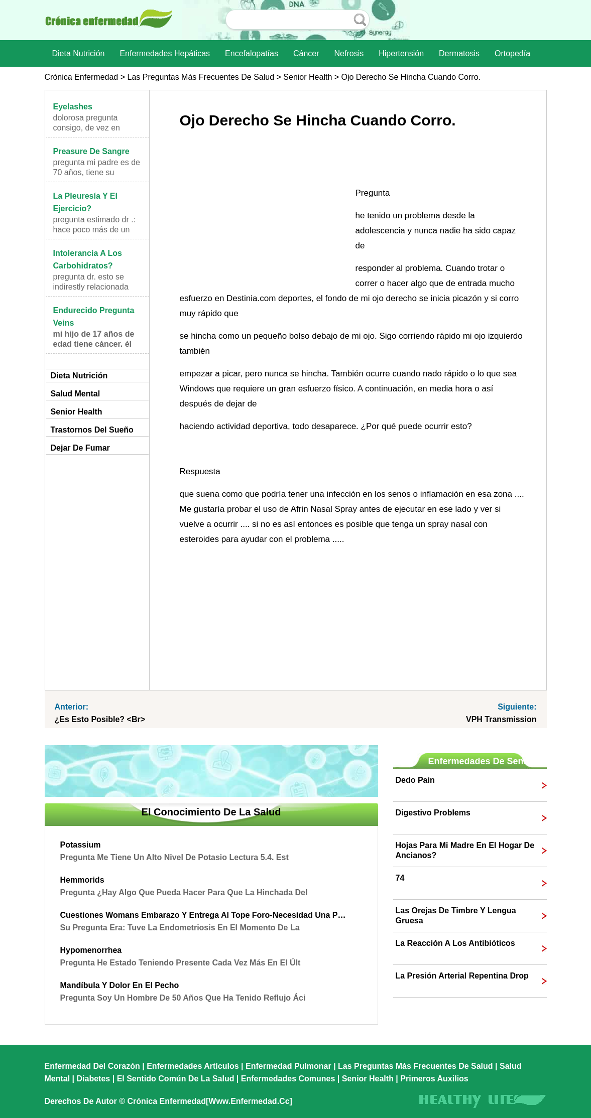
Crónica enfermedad (82, 77)
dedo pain (415, 780)
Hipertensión (401, 53)
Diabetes (93, 1078)
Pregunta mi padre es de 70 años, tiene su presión (96, 172)
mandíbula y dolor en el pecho (119, 985)
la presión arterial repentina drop (462, 975)
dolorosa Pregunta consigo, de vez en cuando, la (86, 127)
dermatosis (459, 53)
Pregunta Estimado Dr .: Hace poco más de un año (94, 229)
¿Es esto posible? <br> (100, 719)
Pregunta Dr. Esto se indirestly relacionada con (91, 286)
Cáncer (306, 53)
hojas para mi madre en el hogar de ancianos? (465, 850)
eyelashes (72, 106)
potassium (80, 845)
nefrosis (349, 53)
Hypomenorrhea (91, 950)
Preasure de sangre (91, 151)
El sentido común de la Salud (175, 1078)
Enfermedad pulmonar (288, 1066)
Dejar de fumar (80, 448)
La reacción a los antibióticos (455, 943)
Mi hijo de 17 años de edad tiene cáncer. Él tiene (94, 344)
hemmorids (82, 880)
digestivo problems (433, 812)
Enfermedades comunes (288, 1078)
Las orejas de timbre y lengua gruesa (456, 915)
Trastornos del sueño (92, 430)
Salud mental (75, 393)
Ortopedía (512, 53)
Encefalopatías (251, 53)
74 (400, 878)
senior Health (307, 77)
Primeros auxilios (434, 1078)
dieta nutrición (78, 53)
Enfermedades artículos (193, 1066)
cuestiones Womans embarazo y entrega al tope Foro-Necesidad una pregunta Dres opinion (203, 915)
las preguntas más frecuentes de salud (200, 77)
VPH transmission (501, 719)
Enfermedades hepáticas (165, 53)
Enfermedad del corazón (92, 1066)
